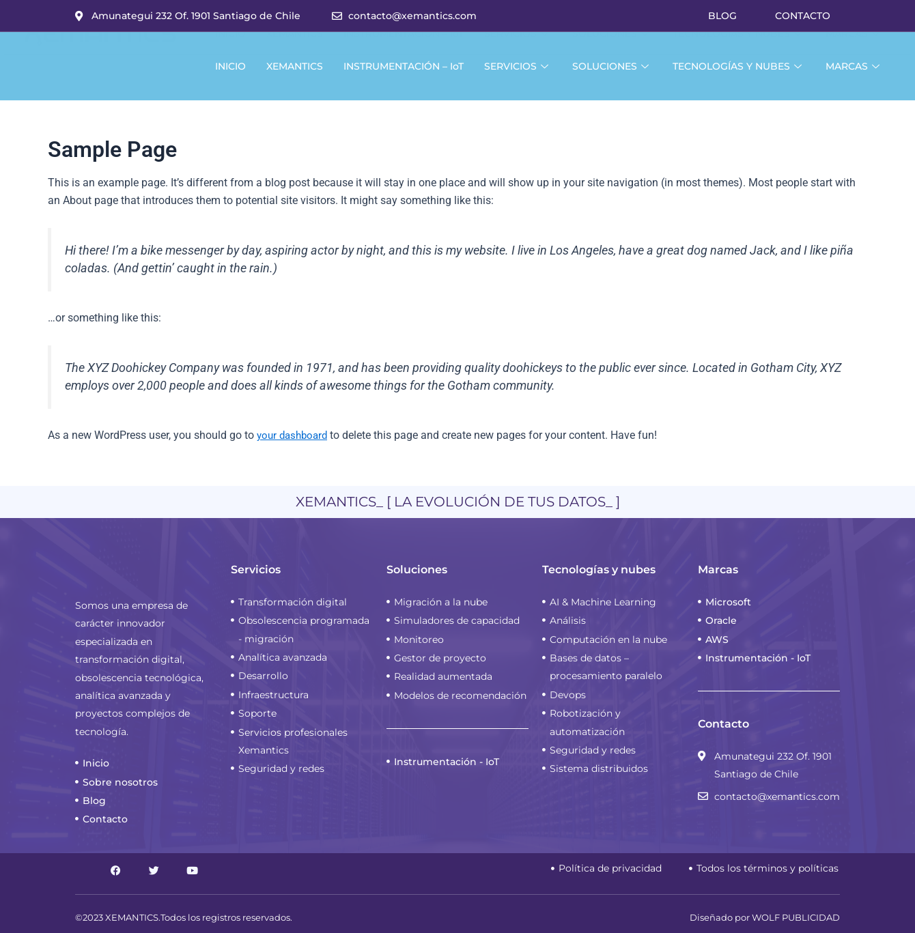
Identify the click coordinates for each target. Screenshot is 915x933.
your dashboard (295, 435)
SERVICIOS (518, 66)
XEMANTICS (294, 66)
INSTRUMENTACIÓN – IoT (403, 66)
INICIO (230, 66)
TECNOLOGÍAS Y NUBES (739, 66)
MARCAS (854, 66)
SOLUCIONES (612, 66)
